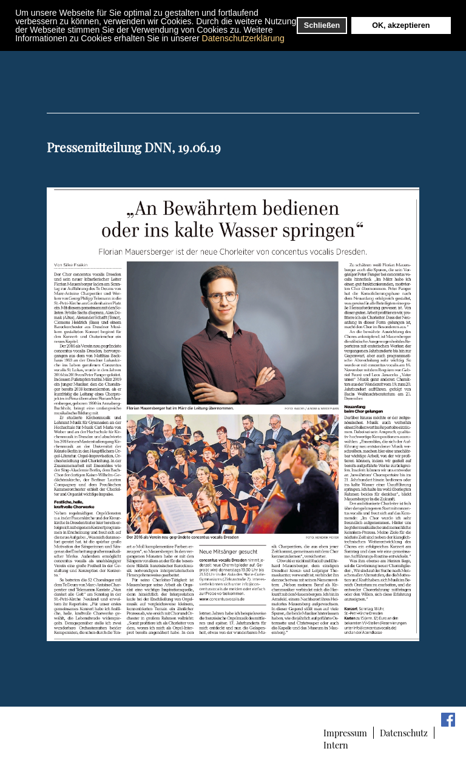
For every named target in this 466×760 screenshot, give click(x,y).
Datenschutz (404, 733)
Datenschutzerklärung (243, 38)
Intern (335, 745)
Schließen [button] (322, 25)
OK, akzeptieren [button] (401, 25)
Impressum (345, 733)
